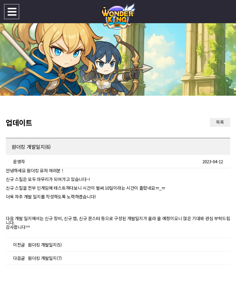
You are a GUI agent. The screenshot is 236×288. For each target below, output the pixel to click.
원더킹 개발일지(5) (45, 244)
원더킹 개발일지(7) (45, 258)
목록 (220, 122)
